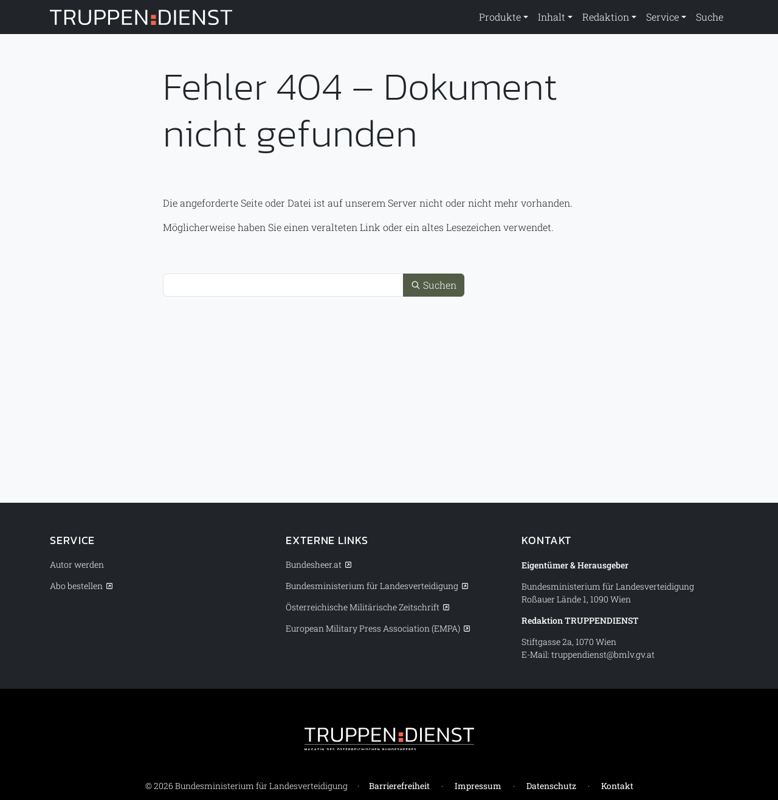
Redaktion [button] (605, 16)
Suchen (433, 284)
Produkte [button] (500, 16)
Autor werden (77, 564)
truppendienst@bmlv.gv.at (603, 654)
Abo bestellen (76, 585)
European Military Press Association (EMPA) (373, 628)
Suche (709, 16)
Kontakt (617, 785)
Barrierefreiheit (399, 785)
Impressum (478, 785)
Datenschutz (551, 785)
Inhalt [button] (551, 16)
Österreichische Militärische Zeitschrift (362, 607)
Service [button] (662, 16)
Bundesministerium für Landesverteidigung (372, 585)
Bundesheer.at (314, 564)
